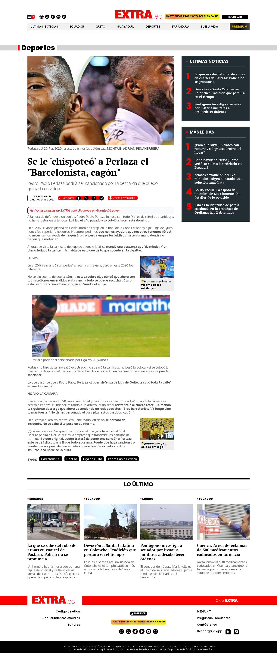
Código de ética (68, 611)
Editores (74, 625)
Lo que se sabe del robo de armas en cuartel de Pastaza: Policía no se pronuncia (220, 78)
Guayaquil (125, 26)
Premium (239, 26)
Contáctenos (207, 625)
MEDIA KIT (204, 611)
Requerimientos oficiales (61, 618)
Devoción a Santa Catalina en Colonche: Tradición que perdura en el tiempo (220, 93)
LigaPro (71, 459)
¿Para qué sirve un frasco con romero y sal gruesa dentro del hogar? (218, 149)
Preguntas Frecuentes (213, 618)
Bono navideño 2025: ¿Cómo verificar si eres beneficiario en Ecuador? (218, 164)
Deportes (153, 26)
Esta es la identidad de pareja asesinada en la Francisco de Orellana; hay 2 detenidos (217, 209)
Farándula (180, 26)
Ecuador (77, 26)
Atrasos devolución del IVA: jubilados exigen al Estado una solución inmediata (218, 179)
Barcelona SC (50, 459)
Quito (100, 26)
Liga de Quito (92, 459)
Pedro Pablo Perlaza (122, 459)
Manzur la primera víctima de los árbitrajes (156, 285)
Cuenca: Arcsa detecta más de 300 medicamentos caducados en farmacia (222, 550)
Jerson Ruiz (44, 196)
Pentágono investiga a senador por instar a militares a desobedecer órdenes (218, 108)
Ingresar (235, 16)
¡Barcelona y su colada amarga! (153, 445)
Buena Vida (209, 26)
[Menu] (29, 17)
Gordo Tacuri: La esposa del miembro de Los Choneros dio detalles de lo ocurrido (217, 194)
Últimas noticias (44, 26)
